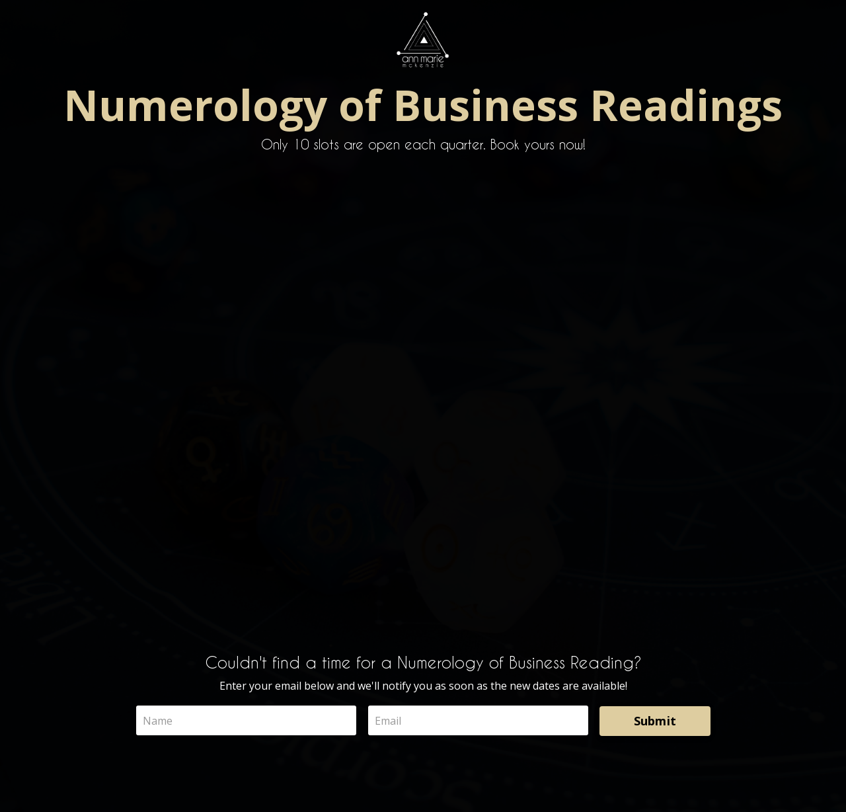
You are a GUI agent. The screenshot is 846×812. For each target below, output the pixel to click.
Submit (655, 721)
